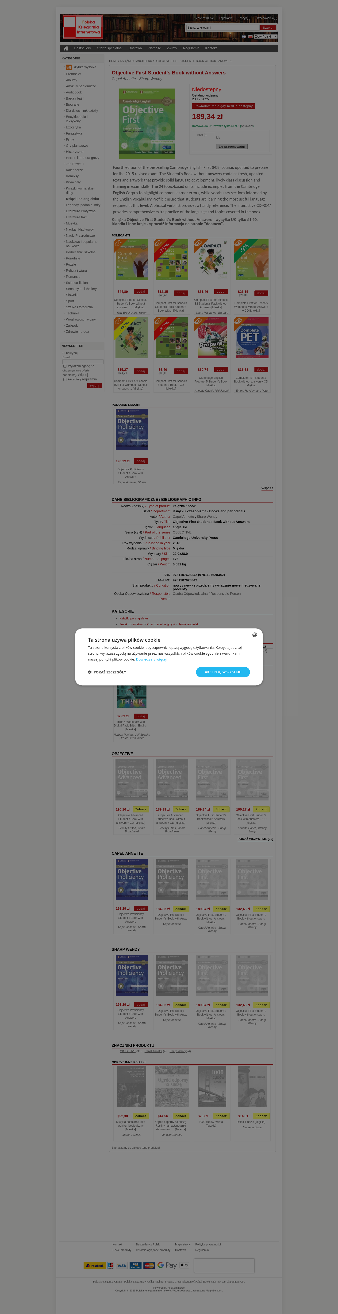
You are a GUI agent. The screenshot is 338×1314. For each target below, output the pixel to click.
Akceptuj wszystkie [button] (223, 672)
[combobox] (254, 634)
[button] (107, 672)
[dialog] (169, 656)
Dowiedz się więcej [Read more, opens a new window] (151, 659)
